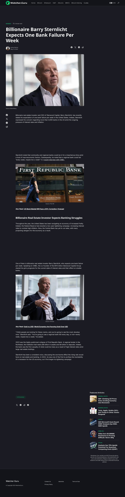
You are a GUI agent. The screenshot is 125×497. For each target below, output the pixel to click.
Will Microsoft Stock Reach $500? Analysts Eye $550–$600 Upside (108, 424)
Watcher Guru (12, 481)
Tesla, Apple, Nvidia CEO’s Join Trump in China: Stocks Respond (108, 412)
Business (8, 23)
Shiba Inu (101, 431)
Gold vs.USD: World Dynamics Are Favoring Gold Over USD (46, 327)
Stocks (106, 407)
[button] (112, 3)
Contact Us (48, 481)
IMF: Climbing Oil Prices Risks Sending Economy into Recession (107, 401)
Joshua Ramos (14, 47)
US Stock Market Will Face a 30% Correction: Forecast (44, 209)
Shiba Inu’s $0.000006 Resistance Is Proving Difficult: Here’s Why (106, 436)
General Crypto (103, 396)
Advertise (61, 481)
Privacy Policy (49, 484)
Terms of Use (76, 481)
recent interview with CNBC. (54, 160)
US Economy (20, 397)
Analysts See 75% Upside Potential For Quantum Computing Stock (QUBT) (107, 447)
